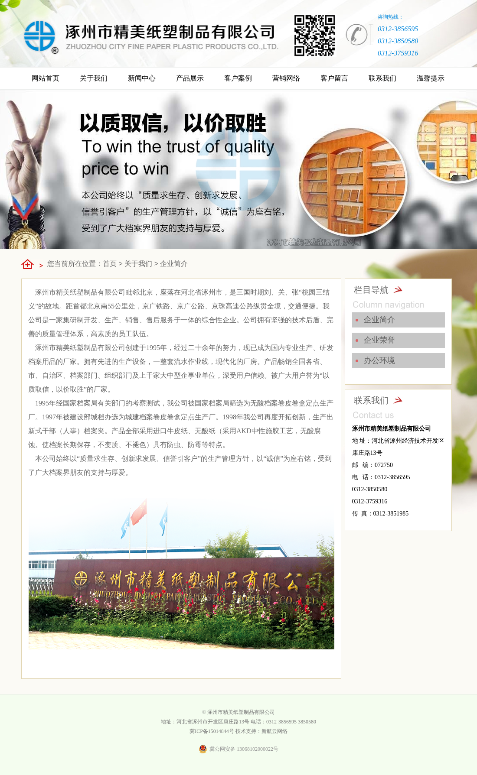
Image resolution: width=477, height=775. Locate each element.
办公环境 (379, 360)
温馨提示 (430, 78)
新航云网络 (274, 731)
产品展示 (190, 78)
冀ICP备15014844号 (211, 731)
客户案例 (238, 78)
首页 (110, 263)
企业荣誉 (379, 340)
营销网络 (286, 78)
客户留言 (334, 78)
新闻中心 (142, 78)
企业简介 (174, 263)
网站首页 (45, 78)
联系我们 (382, 78)
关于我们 (94, 78)
